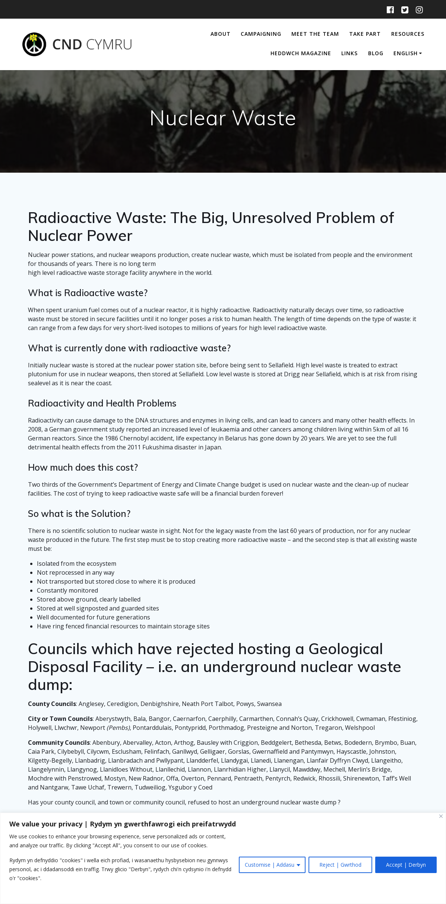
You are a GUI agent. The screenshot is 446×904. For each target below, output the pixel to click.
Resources (407, 33)
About (221, 33)
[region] (223, 858)
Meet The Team (315, 33)
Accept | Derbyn (406, 864)
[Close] (441, 816)
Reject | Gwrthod (340, 864)
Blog (375, 53)
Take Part (365, 33)
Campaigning (261, 33)
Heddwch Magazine (301, 53)
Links (349, 53)
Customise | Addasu (269, 864)
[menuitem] (408, 54)
